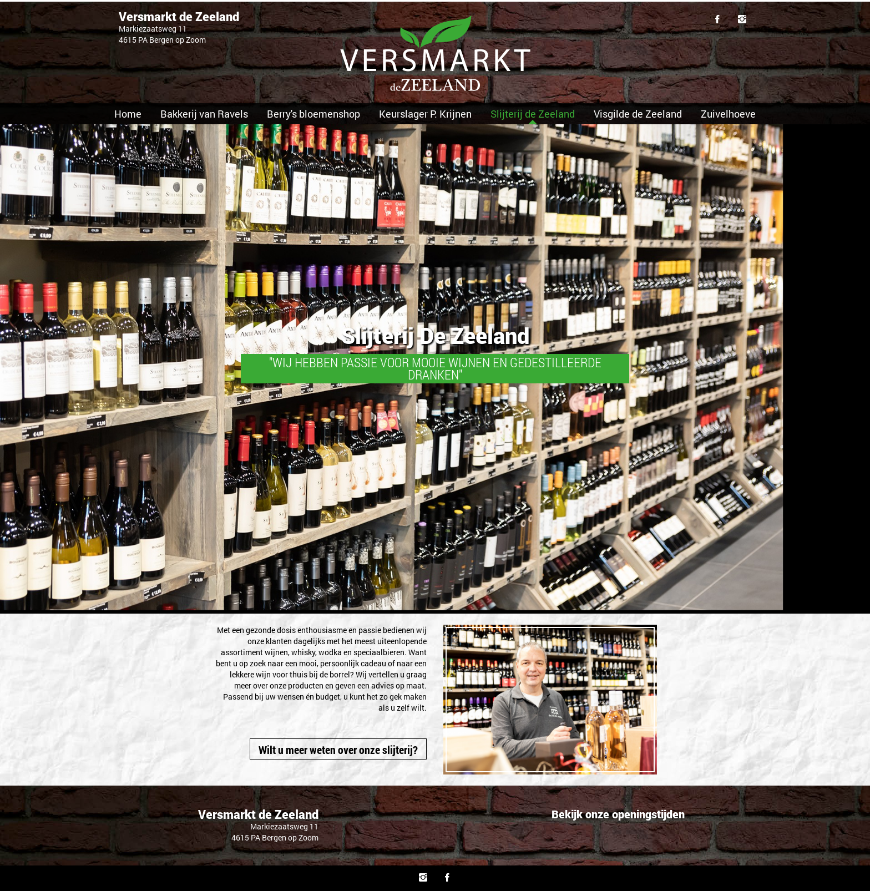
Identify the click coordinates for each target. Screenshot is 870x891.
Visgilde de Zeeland (638, 113)
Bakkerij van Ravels (204, 113)
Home (127, 113)
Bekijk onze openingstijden (618, 814)
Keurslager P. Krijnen (425, 113)
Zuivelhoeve (728, 113)
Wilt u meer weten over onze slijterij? (338, 749)
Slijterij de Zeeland (532, 113)
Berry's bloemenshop (313, 113)
